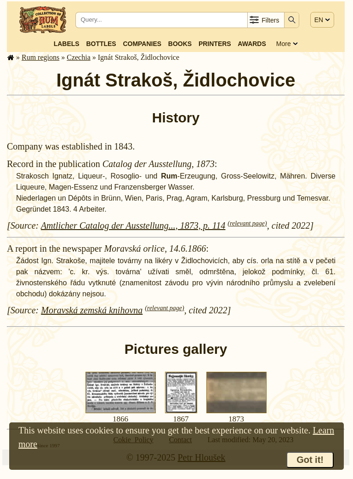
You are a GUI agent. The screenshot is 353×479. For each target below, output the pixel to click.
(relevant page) (247, 223)
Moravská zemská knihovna (91, 310)
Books (180, 43)
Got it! (310, 460)
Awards (252, 43)
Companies (142, 43)
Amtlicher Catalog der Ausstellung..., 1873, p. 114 (133, 225)
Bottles (101, 43)
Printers (215, 43)
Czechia (79, 57)
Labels (67, 43)
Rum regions (40, 57)
